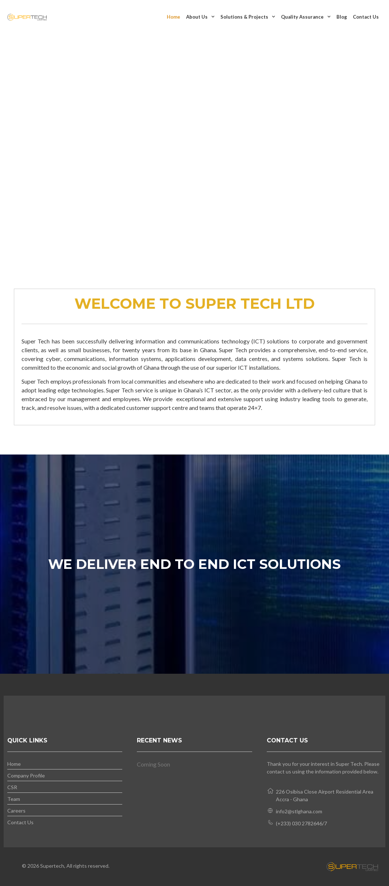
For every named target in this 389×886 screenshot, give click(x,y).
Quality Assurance (306, 16)
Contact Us (366, 17)
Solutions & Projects (247, 16)
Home (173, 17)
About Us (200, 16)
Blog (341, 17)
